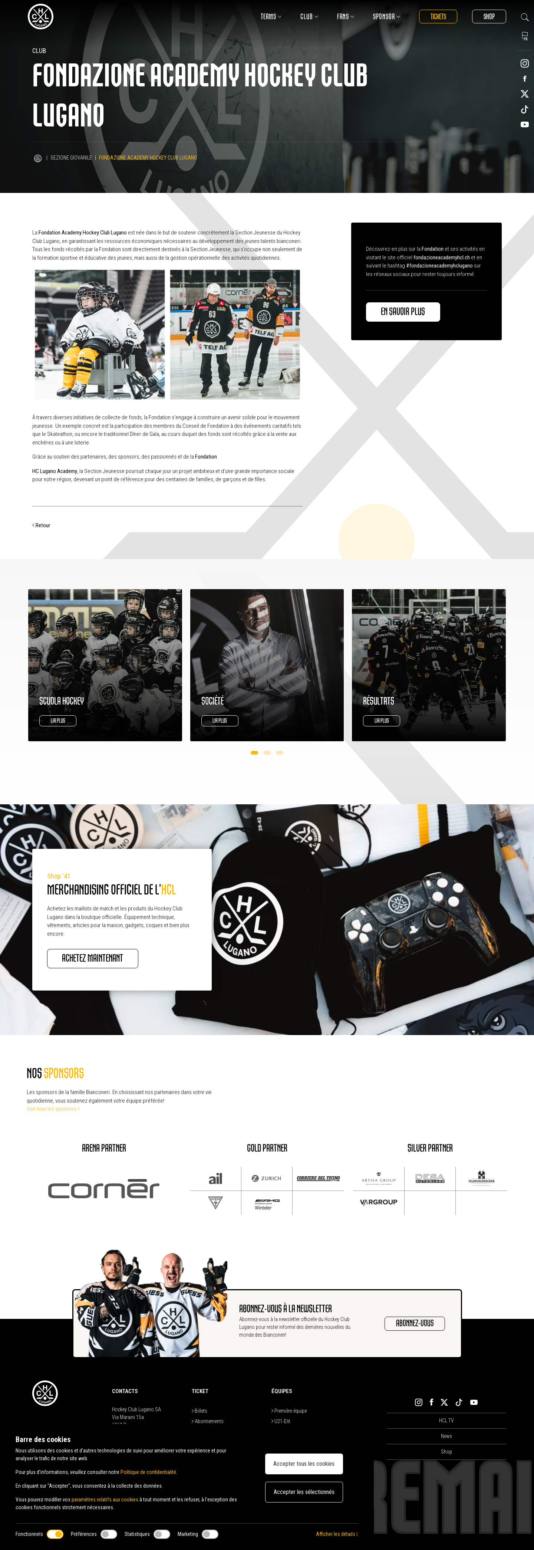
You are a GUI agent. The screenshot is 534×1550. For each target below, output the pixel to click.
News (446, 1436)
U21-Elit (280, 1421)
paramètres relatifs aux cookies (105, 1500)
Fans (345, 17)
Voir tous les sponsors (53, 1109)
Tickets (438, 16)
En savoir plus (403, 312)
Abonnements (208, 1421)
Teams (270, 17)
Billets (199, 1411)
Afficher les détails (337, 1534)
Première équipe (289, 1411)
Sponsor (386, 17)
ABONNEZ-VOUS (415, 1323)
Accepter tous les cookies (303, 1463)
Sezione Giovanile (71, 158)
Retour (41, 525)
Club (309, 17)
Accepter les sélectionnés (304, 1491)
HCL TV (446, 1420)
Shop (489, 16)
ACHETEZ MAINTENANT (92, 958)
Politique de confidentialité (148, 1472)
